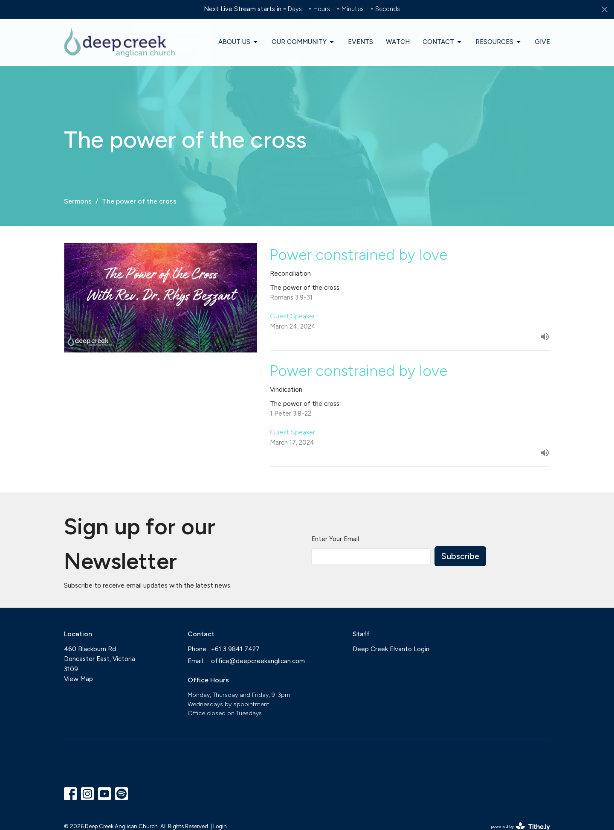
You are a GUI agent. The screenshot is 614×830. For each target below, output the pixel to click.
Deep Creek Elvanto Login (391, 649)
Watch (398, 42)
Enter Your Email (335, 539)
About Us (238, 42)
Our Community (303, 42)
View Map (78, 679)
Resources (498, 42)
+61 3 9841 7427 (235, 649)
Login (220, 826)
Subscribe (460, 556)
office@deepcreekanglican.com (258, 661)
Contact (443, 42)
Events (360, 42)
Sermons (78, 201)
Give (542, 42)
